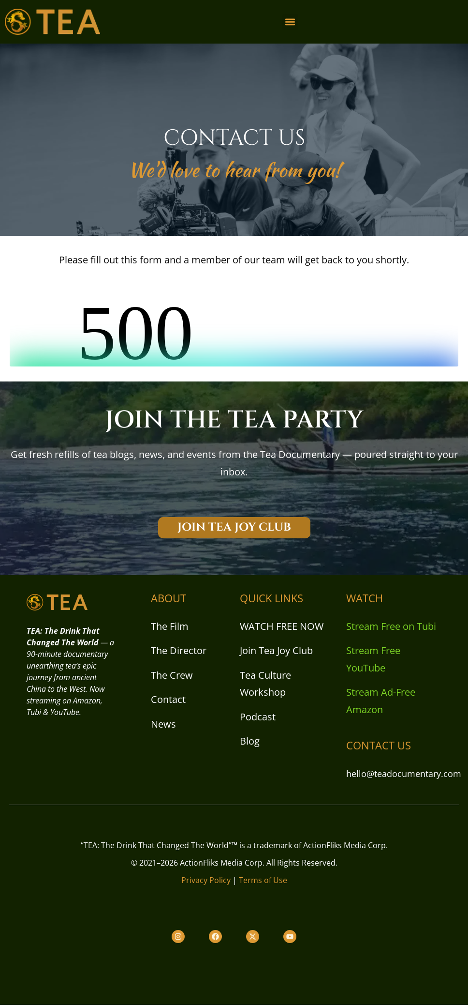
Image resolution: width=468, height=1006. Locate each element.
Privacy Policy (206, 881)
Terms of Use (263, 881)
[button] (290, 22)
